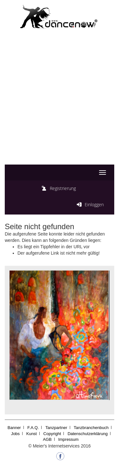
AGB (47, 439)
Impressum (68, 439)
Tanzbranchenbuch (91, 427)
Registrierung (63, 188)
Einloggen (94, 204)
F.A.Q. (33, 427)
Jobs (15, 433)
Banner (14, 427)
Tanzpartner (56, 427)
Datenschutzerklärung (88, 433)
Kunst (31, 433)
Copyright (52, 433)
